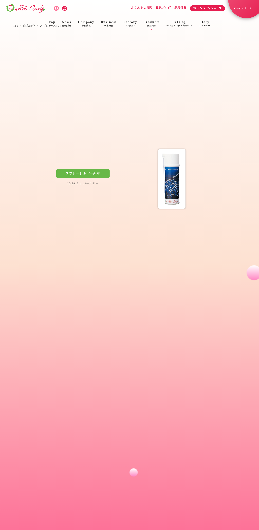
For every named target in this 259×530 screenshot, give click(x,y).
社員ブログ (163, 7)
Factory (130, 24)
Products (152, 24)
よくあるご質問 (141, 7)
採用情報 (180, 7)
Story (204, 24)
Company (86, 24)
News (66, 24)
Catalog (179, 24)
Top (52, 24)
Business (109, 24)
